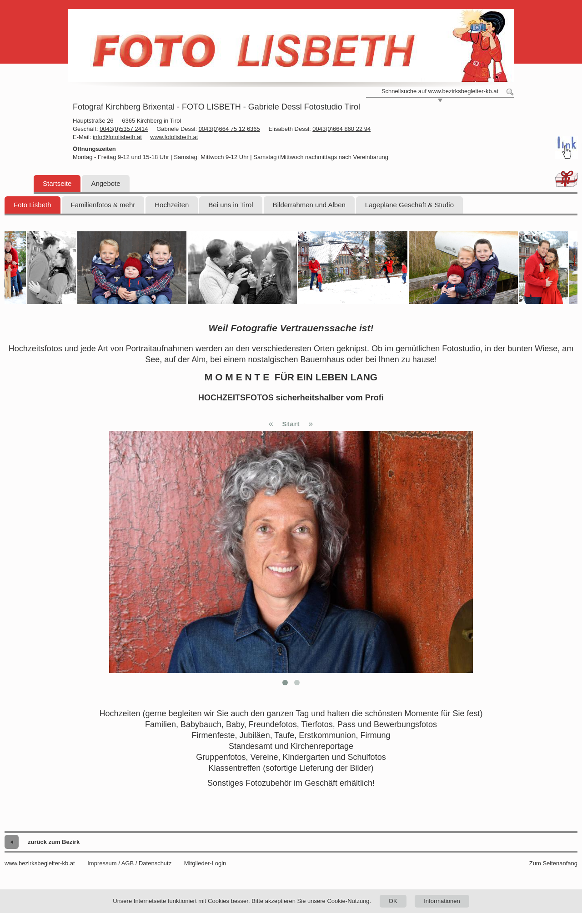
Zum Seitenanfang (553, 863)
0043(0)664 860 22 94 (341, 128)
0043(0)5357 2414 (124, 128)
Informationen (442, 901)
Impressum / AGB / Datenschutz (129, 863)
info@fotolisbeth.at (117, 137)
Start (291, 424)
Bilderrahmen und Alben (309, 205)
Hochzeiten (172, 205)
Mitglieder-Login (205, 863)
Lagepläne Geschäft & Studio (409, 205)
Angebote (105, 183)
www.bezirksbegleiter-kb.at (40, 863)
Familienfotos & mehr (103, 205)
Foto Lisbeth (32, 205)
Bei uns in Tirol (230, 205)
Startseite (57, 183)
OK (393, 901)
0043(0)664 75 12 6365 (229, 128)
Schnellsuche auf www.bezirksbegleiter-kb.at (439, 91)
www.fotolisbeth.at (174, 137)
